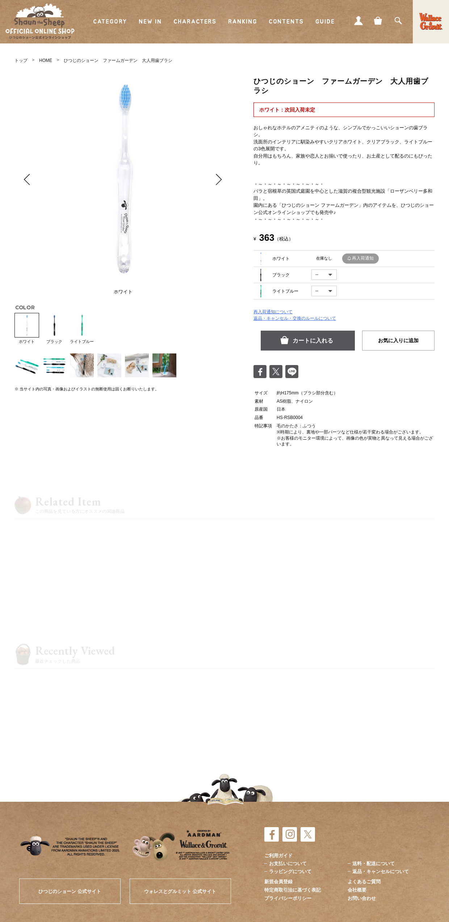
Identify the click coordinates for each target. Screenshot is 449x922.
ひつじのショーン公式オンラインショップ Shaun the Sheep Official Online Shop (40, 21)
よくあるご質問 (364, 881)
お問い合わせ (362, 898)
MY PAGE (358, 20)
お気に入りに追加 (398, 340)
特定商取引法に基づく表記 (292, 890)
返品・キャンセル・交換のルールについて (294, 318)
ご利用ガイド (278, 855)
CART (378, 20)
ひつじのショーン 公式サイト (69, 891)
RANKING (242, 22)
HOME (45, 60)
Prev (27, 179)
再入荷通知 (363, 258)
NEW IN (150, 22)
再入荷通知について (273, 311)
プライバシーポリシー (287, 898)
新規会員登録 (278, 881)
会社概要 (357, 890)
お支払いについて (288, 863)
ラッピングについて (290, 871)
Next (219, 179)
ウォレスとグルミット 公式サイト (180, 891)
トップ (21, 60)
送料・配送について (373, 863)
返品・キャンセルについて (380, 871)
